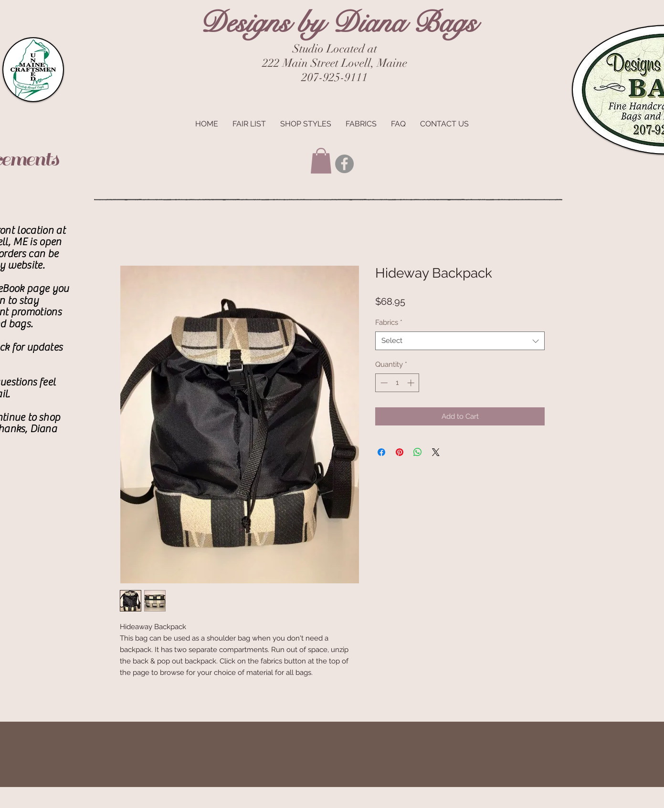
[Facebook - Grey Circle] (344, 164)
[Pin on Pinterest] (399, 452)
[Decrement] (383, 383)
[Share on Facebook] (381, 452)
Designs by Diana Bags (338, 23)
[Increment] (411, 383)
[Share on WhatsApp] (417, 452)
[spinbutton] (397, 383)
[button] (321, 161)
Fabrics (388, 322)
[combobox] (460, 340)
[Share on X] (436, 452)
